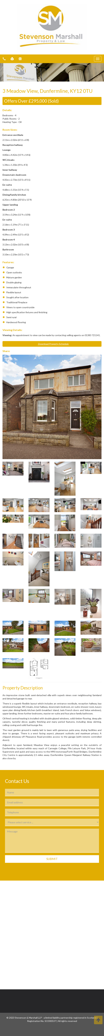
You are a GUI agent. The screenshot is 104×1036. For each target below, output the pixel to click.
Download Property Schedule (52, 343)
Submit (52, 859)
